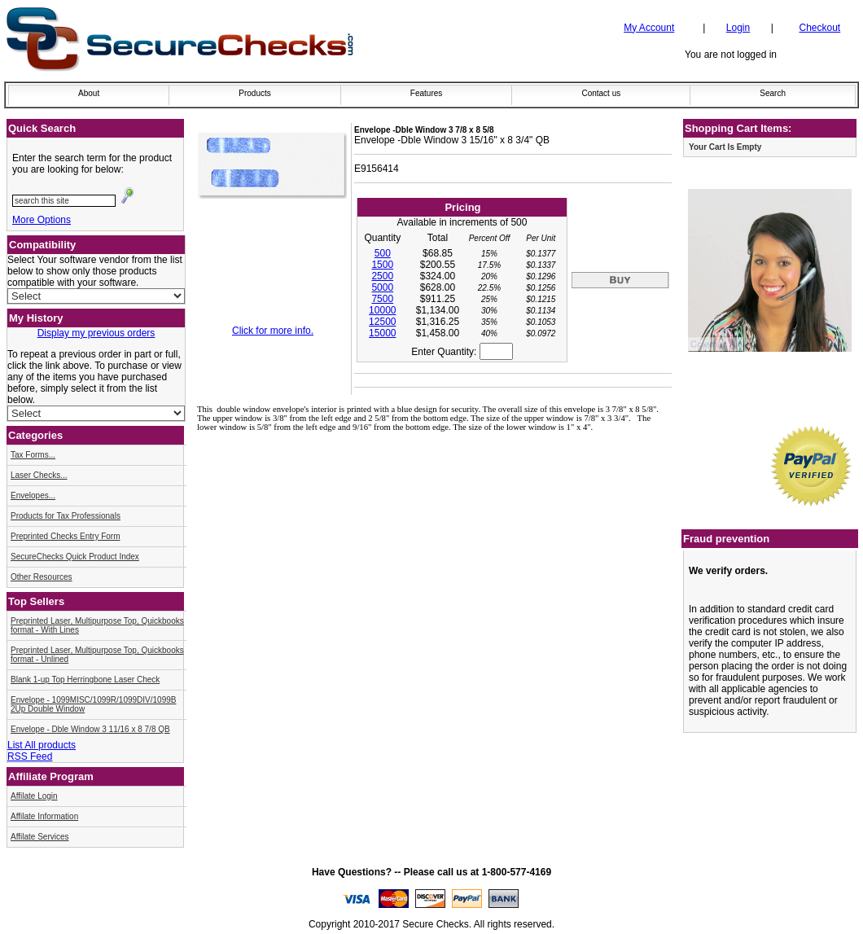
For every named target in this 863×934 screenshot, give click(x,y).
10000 (382, 310)
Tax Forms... (33, 454)
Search (773, 93)
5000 (382, 287)
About (88, 93)
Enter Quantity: (461, 351)
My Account (649, 27)
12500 (382, 321)
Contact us (600, 93)
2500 (382, 276)
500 (383, 253)
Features (426, 93)
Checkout (820, 27)
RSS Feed (29, 756)
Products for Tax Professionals (65, 515)
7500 (382, 299)
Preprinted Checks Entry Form (65, 536)
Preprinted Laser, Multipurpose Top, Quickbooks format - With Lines (97, 625)
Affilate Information (44, 816)
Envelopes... (33, 495)
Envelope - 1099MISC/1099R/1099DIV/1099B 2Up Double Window (93, 704)
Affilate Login (34, 795)
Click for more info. (272, 330)
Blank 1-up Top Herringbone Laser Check (85, 679)
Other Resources (41, 576)
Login (738, 27)
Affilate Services (40, 836)
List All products (41, 745)
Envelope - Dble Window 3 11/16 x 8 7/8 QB (90, 729)
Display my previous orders (96, 333)
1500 (382, 264)
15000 (382, 333)
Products (254, 93)
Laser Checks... (39, 475)
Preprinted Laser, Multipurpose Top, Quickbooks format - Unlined (97, 655)
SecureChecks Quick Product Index (75, 556)
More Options (41, 220)
